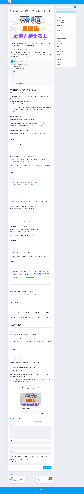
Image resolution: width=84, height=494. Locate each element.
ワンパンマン (60, 43)
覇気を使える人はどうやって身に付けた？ (20, 64)
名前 (11, 440)
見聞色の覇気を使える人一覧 (18, 68)
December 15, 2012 (28, 184)
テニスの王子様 (60, 22)
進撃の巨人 (59, 59)
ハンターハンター (61, 33)
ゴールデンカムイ (61, 20)
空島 (14, 73)
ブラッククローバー (61, 38)
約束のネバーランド (61, 57)
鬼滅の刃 (59, 64)
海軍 (14, 71)
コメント (12, 424)
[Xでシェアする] (23, 388)
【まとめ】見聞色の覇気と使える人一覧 (20, 83)
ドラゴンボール (60, 25)
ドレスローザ (15, 78)
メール (12, 445)
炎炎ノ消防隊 (60, 51)
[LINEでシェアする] (38, 388)
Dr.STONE (59, 15)
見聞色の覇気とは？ (16, 66)
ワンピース (49, 413)
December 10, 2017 (30, 277)
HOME (42, 489)
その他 (14, 81)
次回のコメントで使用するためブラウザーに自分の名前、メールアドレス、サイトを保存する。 (30, 456)
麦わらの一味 (15, 70)
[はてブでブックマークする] (33, 388)
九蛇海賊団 (15, 75)
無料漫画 (59, 54)
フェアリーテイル (61, 36)
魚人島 (14, 76)
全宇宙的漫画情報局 (16, 2)
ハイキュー (59, 30)
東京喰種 (59, 49)
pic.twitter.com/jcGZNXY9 (33, 182)
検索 (75, 7)
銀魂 (58, 62)
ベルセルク (59, 41)
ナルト (58, 28)
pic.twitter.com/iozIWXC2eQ (36, 274)
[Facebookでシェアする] (28, 388)
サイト (11, 451)
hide (19, 61)
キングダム (59, 17)
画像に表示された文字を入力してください (19, 459)
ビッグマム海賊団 (16, 79)
